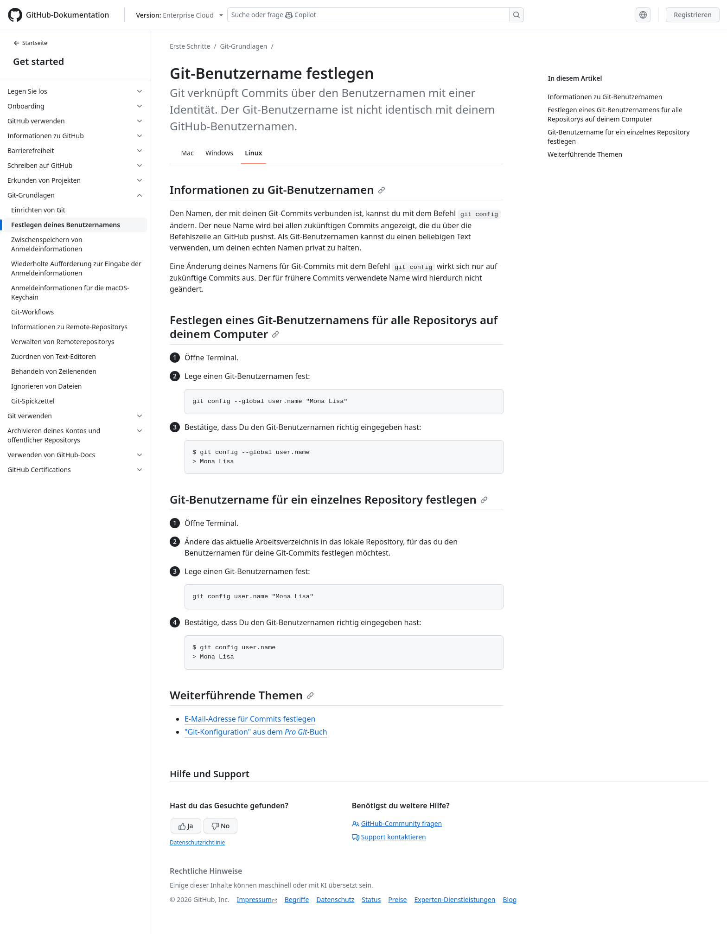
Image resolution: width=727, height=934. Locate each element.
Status (371, 899)
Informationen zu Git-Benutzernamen (277, 189)
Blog (510, 899)
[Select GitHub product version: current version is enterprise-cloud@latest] (179, 15)
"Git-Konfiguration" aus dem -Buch (256, 732)
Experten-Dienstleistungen (454, 899)
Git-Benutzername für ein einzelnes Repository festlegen (329, 499)
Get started (38, 61)
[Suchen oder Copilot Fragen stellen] (375, 14)
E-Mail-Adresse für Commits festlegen (250, 719)
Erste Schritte (190, 46)
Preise (397, 899)
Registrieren (693, 14)
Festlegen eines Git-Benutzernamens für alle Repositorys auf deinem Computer (333, 326)
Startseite (30, 43)
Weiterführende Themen (242, 695)
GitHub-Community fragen (397, 823)
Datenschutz (335, 899)
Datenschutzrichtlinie (197, 842)
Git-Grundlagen (244, 46)
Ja (186, 825)
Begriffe (297, 899)
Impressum (254, 899)
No (220, 825)
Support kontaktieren (389, 836)
